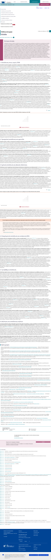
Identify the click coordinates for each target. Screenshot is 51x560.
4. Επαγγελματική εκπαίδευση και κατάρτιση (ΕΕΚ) (8, 16)
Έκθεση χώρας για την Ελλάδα (17, 360)
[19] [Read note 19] (35, 144)
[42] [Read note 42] (27, 313)
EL (14, 24)
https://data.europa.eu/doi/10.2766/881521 (40, 381)
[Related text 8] (2, 458)
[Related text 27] (2, 491)
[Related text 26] (2, 489)
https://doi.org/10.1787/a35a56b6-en (42, 414)
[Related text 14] (2, 468)
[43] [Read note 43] (43, 314)
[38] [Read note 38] (36, 303)
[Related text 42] (2, 515)
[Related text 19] (2, 477)
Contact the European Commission (23, 541)
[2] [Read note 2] (7, 68)
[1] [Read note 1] (18, 66)
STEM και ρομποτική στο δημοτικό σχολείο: (19, 390)
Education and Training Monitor (8, 527)
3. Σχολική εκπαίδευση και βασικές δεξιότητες (7, 14)
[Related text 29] (2, 494)
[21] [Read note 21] (25, 146)
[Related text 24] (2, 486)
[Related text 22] (2, 483)
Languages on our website (37, 541)
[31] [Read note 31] (48, 276)
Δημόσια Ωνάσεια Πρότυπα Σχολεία (9, 230)
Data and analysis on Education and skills (24, 534)
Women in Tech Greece (8, 468)
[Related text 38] (2, 509)
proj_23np (8, 503)
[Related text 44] (2, 518)
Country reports (10, 4)
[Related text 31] (2, 497)
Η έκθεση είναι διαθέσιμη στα (42, 31)
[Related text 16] (2, 471)
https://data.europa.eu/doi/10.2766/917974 (9, 367)
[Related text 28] (2, 492)
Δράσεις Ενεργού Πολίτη (17, 406)
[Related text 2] (2, 449)
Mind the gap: (29, 387)
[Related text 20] (2, 479)
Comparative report (36, 529)
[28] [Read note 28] (29, 255)
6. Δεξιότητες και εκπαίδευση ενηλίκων (6, 20)
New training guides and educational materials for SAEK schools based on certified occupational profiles (25, 347)
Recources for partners (22, 545)
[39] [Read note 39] (8, 304)
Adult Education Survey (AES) (11, 518)
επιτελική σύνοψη (36, 400)
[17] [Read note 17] (2, 142)
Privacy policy (35, 544)
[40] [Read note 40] (30, 308)
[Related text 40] (2, 512)
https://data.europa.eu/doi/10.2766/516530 (25, 384)
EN (13, 24)
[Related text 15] (2, 469)
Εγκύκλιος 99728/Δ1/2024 (8, 477)
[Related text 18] (2, 476)
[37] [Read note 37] (46, 302)
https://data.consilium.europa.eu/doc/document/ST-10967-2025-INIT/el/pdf (20, 356)
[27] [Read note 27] (34, 236)
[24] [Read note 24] (43, 166)
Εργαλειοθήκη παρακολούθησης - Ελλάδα (6, 37)
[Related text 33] (2, 500)
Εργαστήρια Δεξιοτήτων (17, 458)
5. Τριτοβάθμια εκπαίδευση (5, 18)
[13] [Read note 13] (32, 130)
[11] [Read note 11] (28, 101)
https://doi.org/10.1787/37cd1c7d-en (8, 413)
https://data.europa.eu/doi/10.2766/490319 (25, 370)
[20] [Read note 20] (4, 146)
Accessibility (5, 533)
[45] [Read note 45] (11, 323)
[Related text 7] (2, 457)
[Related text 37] (2, 507)
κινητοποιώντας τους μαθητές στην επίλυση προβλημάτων (35, 390)
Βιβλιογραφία (3, 21)
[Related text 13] (2, 466)
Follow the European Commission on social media (25, 543)
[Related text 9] (2, 460)
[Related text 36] (2, 505)
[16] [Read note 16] (28, 141)
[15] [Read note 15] (35, 140)
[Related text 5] (2, 454)
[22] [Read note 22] (29, 153)
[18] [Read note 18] (46, 143)
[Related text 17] (2, 474)
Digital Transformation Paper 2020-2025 (16, 419)
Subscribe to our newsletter (45, 4)
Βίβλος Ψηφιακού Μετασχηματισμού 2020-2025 (20, 402)
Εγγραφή (43, 438)
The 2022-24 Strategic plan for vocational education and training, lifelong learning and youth (23, 343)
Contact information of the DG (23, 529)
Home (6, 4)
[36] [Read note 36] (11, 301)
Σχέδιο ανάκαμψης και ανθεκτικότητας (10, 454)
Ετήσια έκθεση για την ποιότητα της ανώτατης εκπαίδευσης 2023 (23, 398)
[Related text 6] (2, 455)
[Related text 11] (2, 463)
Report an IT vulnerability (22, 546)
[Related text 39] (2, 510)
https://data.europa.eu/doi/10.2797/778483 (25, 363)
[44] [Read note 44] (7, 323)
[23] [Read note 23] (6, 154)
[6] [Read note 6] (5, 81)
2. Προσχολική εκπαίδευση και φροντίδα (7, 12)
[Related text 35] (2, 503)
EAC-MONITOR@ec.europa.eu (18, 434)
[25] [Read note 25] (35, 181)
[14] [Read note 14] (19, 133)
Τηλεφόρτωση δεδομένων (25, 126)
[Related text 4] (2, 452)
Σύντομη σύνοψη (3, 9)
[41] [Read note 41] (41, 312)
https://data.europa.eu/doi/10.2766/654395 (25, 372)
